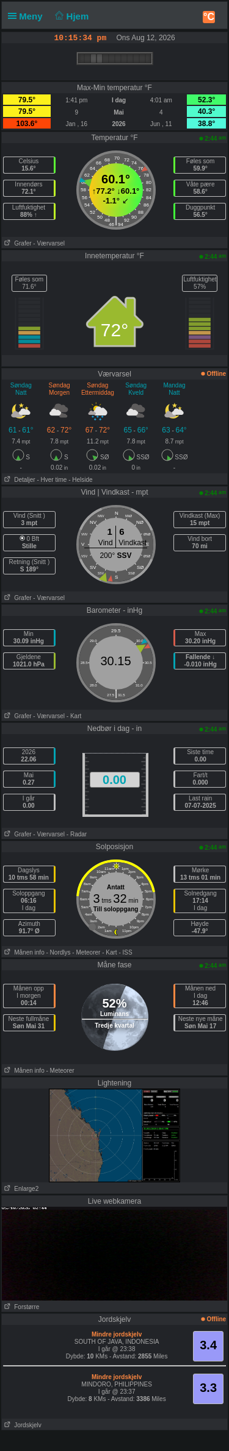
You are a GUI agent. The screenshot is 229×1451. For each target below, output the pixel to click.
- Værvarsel (49, 243)
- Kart (74, 716)
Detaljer (18, 479)
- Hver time (52, 479)
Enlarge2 (20, 1188)
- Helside (80, 479)
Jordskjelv (22, 1425)
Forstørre (20, 1307)
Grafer (17, 243)
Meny (28, 16)
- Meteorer (86, 952)
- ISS (125, 952)
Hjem (71, 16)
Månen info (23, 952)
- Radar (77, 834)
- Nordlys (58, 952)
